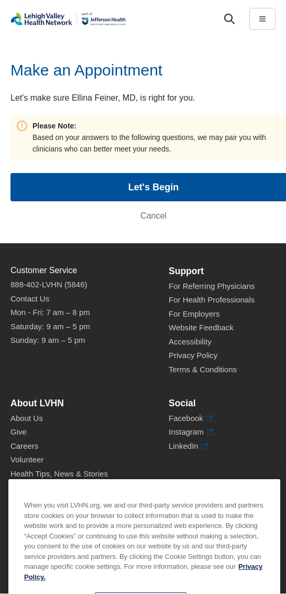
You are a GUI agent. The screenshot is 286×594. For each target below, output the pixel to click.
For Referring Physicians (212, 286)
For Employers (194, 313)
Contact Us (29, 298)
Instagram (191, 432)
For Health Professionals (212, 299)
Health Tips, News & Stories (59, 473)
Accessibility (190, 341)
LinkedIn (188, 446)
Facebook (191, 419)
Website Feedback (201, 327)
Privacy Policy (193, 355)
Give (18, 431)
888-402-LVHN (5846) (48, 284)
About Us (26, 418)
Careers (24, 445)
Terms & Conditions (203, 369)
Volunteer (26, 459)
